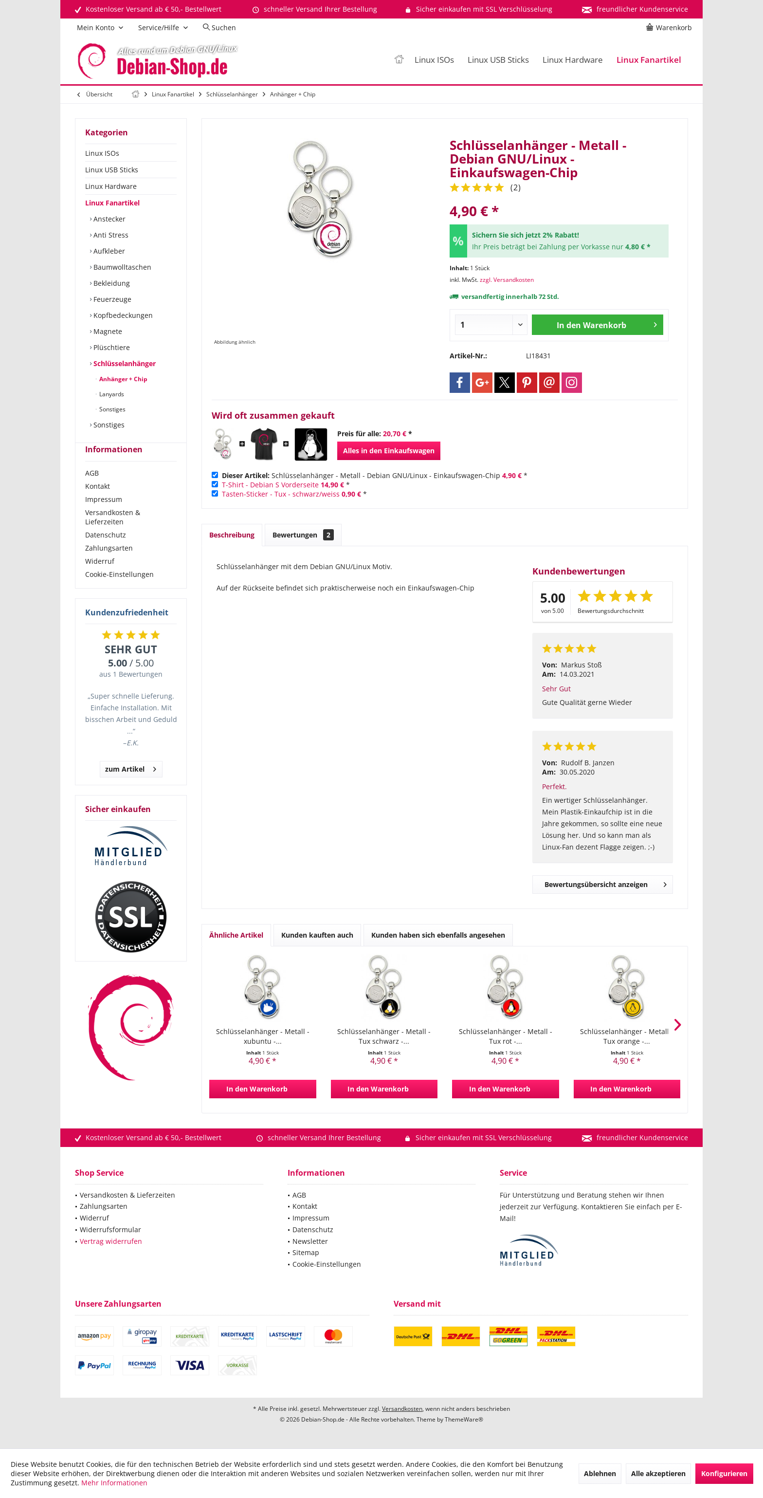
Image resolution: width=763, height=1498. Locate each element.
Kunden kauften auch (317, 935)
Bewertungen (303, 534)
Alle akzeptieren (658, 1473)
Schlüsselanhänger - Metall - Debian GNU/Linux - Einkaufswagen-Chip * (374, 475)
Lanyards (111, 394)
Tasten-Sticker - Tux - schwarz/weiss (281, 494)
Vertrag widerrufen (111, 1241)
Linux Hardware (111, 186)
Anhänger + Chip (122, 379)
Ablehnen (600, 1473)
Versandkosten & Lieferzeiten (112, 534)
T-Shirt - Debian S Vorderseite (270, 484)
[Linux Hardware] (573, 60)
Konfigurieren (724, 1473)
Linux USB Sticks (111, 169)
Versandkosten (402, 1409)
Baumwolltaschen (121, 267)
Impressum (103, 516)
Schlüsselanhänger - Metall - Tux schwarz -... (384, 1036)
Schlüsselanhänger (123, 363)
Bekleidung (110, 283)
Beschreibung (231, 534)
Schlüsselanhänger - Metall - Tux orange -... (626, 1036)
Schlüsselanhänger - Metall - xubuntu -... (262, 1036)
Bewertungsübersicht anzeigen (606, 883)
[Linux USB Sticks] (498, 60)
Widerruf (99, 578)
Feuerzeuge (111, 299)
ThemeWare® (464, 1419)
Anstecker (108, 218)
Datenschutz (105, 552)
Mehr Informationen (114, 1482)
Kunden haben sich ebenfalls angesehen (438, 935)
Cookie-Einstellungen (119, 591)
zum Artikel (130, 785)
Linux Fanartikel (112, 202)
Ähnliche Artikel (236, 935)
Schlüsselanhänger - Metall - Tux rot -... (505, 1036)
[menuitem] (670, 27)
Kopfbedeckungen (122, 315)
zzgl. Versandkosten (507, 280)
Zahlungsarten (109, 565)
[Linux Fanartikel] (649, 60)
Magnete (106, 331)
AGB (92, 490)
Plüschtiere (110, 347)
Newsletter (310, 1241)
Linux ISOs (102, 153)
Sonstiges (112, 409)
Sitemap (305, 1252)
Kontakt (97, 503)
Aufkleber (108, 251)
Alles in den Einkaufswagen (389, 450)
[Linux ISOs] (434, 60)
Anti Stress (109, 235)
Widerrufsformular (110, 1229)
